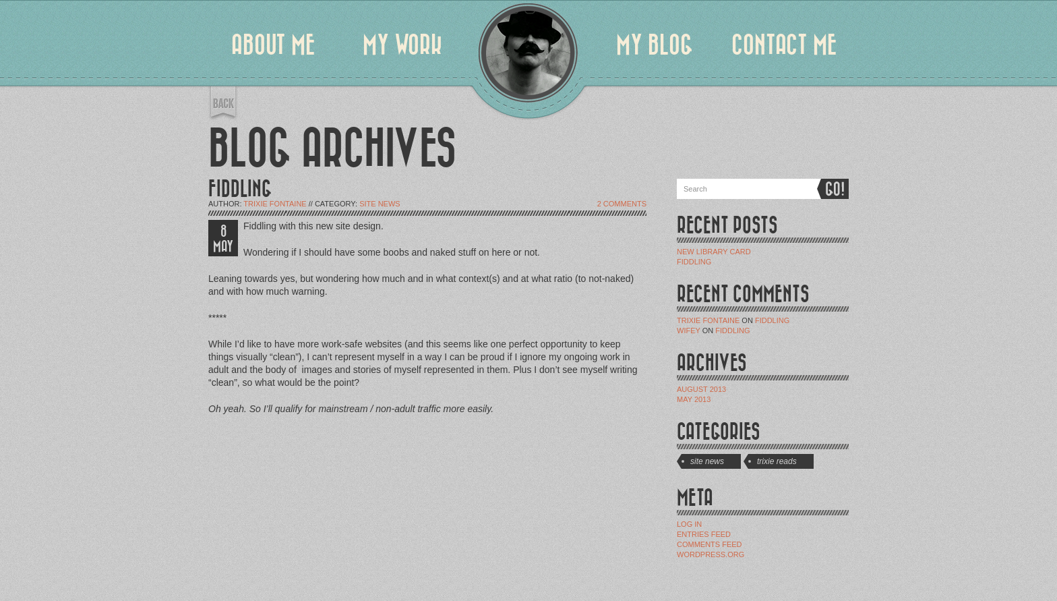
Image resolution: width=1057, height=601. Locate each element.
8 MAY (223, 239)
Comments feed (709, 544)
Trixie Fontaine (274, 204)
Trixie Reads (777, 461)
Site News (379, 204)
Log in (689, 524)
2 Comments (621, 204)
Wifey (688, 330)
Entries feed (704, 534)
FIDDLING (240, 189)
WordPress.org (710, 554)
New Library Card (714, 252)
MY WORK (402, 45)
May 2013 (694, 399)
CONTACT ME (784, 45)
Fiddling (694, 262)
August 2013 (701, 389)
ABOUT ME (273, 45)
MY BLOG (654, 45)
